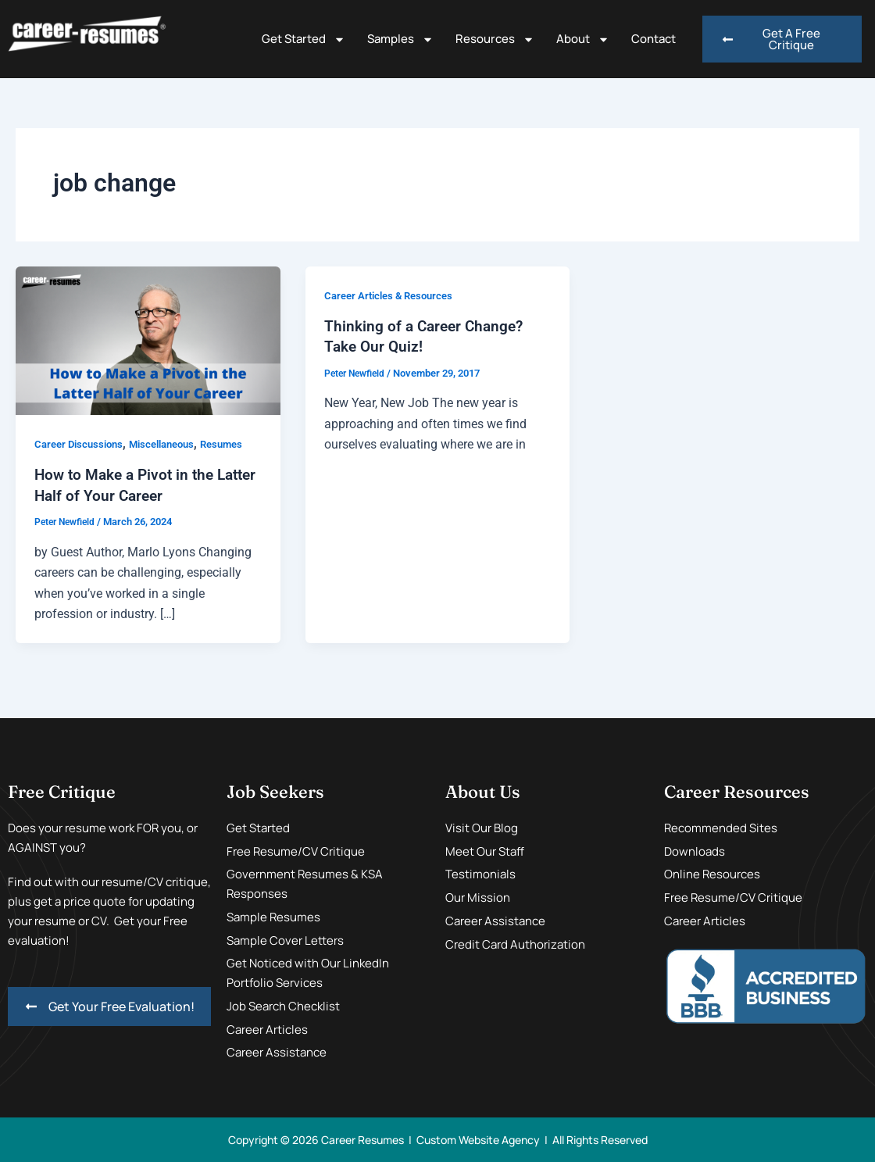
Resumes (238, 444)
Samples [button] (400, 39)
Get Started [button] (303, 39)
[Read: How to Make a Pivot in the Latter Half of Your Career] (148, 339)
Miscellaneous (172, 444)
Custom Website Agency (478, 1139)
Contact (653, 38)
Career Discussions (82, 444)
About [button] (582, 39)
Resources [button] (494, 39)
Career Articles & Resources (393, 295)
